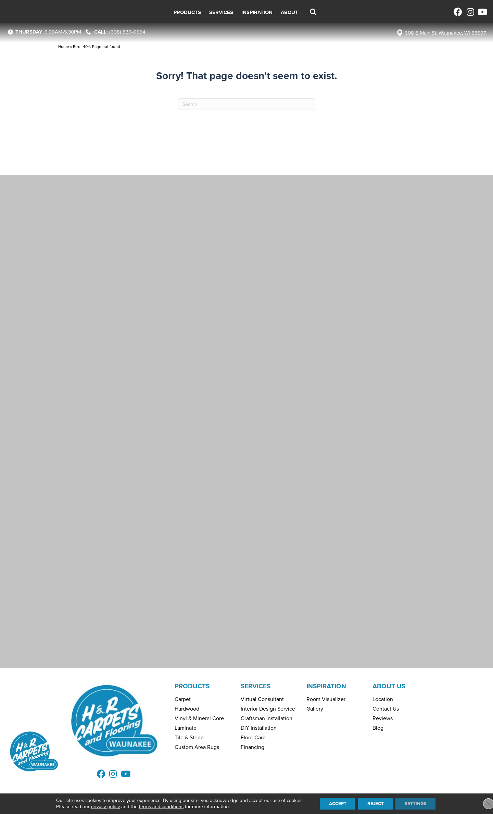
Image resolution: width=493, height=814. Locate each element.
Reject (376, 803)
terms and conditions (156, 806)
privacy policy (100, 806)
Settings (419, 803)
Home (63, 46)
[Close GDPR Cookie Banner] (482, 803)
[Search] (246, 104)
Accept (335, 803)
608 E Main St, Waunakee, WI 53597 (445, 33)
